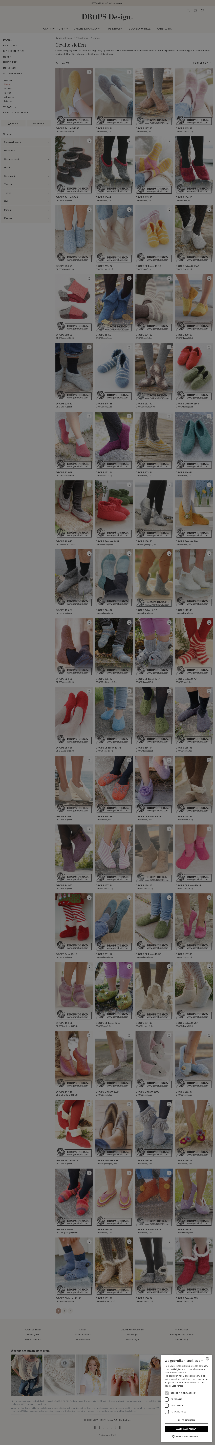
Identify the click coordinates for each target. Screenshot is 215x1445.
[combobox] (207, 1358)
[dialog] (186, 1398)
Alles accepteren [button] (186, 1428)
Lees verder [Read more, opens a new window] (177, 1385)
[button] (186, 1436)
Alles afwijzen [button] (186, 1420)
